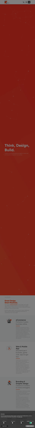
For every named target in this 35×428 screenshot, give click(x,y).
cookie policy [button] (20, 416)
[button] (34, 412)
